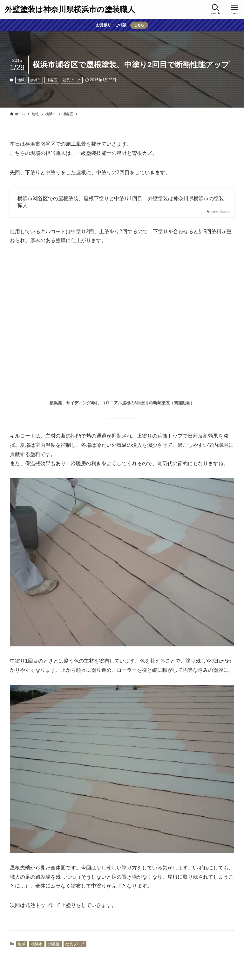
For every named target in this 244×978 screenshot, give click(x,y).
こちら (139, 25)
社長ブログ (71, 80)
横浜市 (35, 80)
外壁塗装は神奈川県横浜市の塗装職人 (70, 9)
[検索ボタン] (215, 9)
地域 (20, 80)
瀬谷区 (52, 80)
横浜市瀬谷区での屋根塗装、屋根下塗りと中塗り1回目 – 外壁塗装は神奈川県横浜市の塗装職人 (120, 202)
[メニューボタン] (234, 9)
